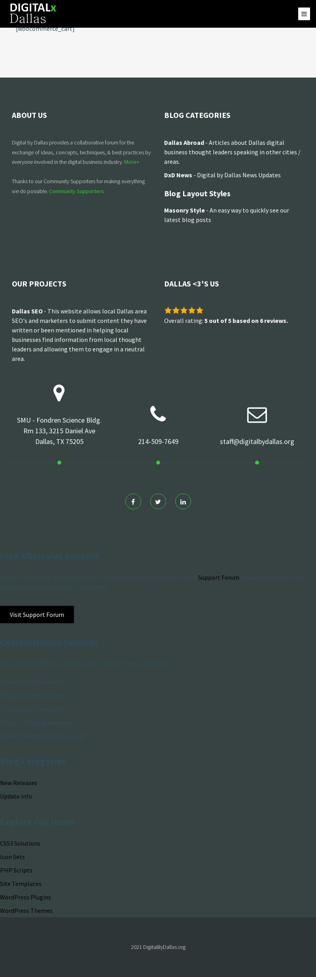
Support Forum (218, 577)
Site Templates (21, 884)
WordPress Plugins (25, 897)
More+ (131, 161)
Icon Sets (12, 857)
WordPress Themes (26, 910)
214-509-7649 (158, 441)
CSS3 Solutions (20, 843)
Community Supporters (76, 191)
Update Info (16, 796)
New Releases (18, 783)
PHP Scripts (16, 870)
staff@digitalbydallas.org (257, 441)
